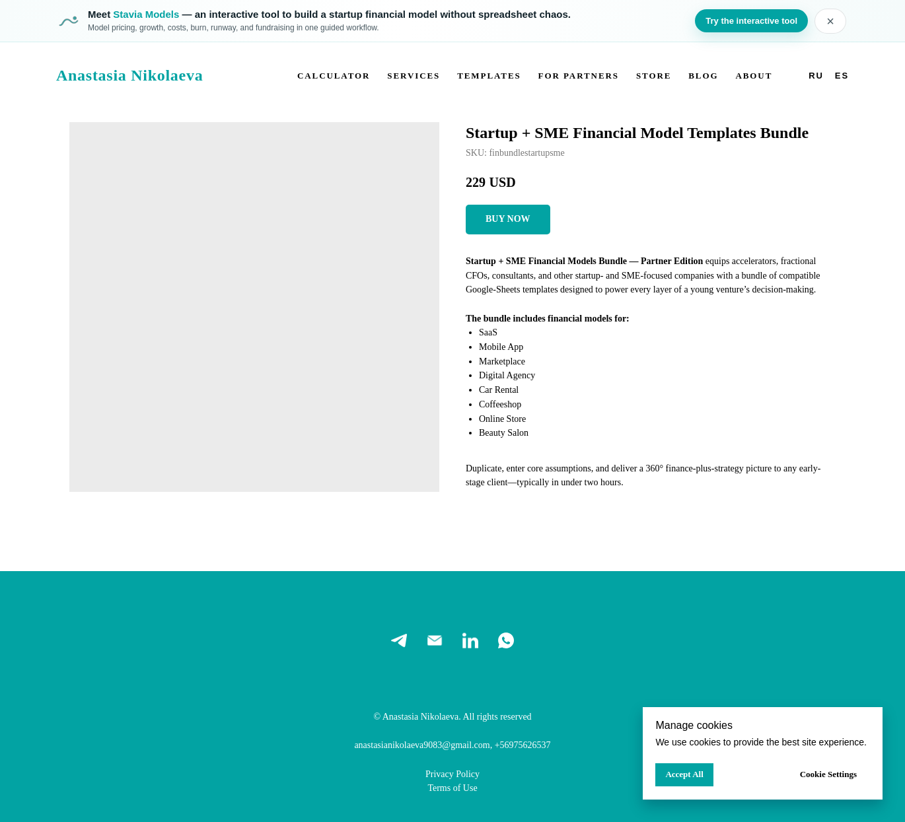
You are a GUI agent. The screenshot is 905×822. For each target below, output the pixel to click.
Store (653, 76)
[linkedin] (470, 640)
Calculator (333, 76)
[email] (435, 640)
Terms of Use (452, 788)
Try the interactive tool (751, 21)
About (753, 76)
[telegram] (399, 640)
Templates (489, 76)
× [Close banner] (830, 21)
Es (842, 76)
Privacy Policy (452, 774)
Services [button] (413, 76)
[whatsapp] (506, 640)
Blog (703, 76)
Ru (816, 76)
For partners (578, 76)
